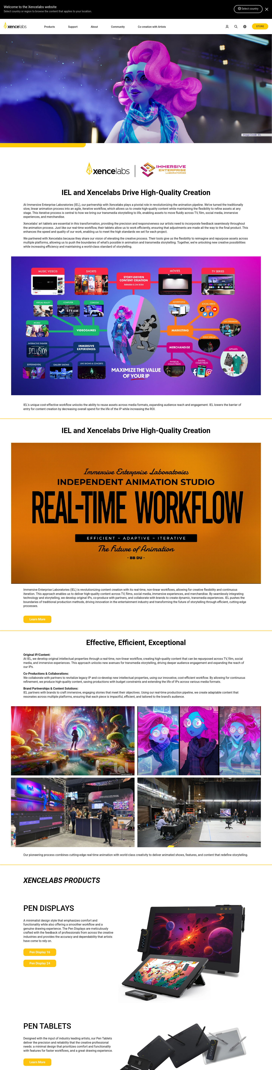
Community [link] (118, 26)
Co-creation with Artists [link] (152, 26)
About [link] (94, 26)
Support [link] (73, 26)
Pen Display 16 (40, 953)
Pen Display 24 (40, 964)
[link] (15, 26)
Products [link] (49, 26)
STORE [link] (260, 26)
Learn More (38, 619)
